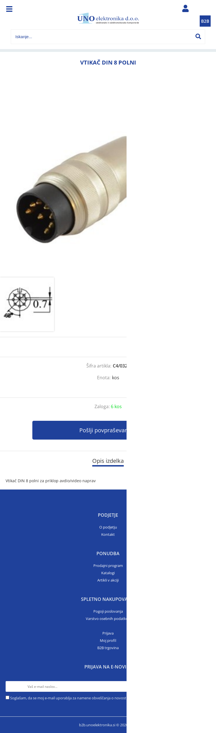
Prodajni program (108, 565)
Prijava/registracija (185, 10)
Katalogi (108, 572)
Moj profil (108, 640)
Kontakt (108, 534)
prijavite (200, 347)
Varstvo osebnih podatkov (108, 618)
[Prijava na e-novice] (205, 686)
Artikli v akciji (108, 580)
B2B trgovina (108, 647)
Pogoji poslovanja (108, 611)
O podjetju (108, 527)
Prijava (108, 633)
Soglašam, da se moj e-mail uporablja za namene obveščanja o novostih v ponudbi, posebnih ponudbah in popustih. (107, 697)
